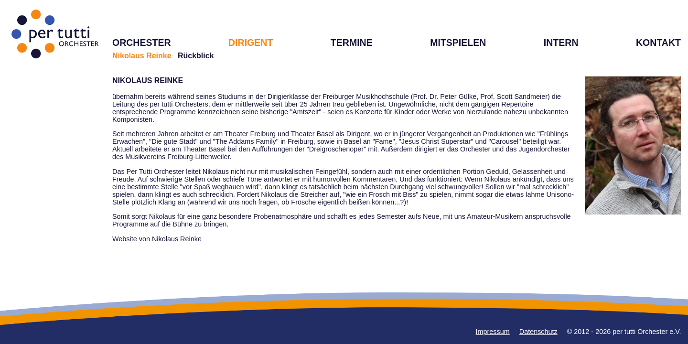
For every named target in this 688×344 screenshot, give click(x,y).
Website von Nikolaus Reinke (157, 239)
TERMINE (352, 42)
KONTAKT (658, 42)
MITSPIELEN (458, 42)
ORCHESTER (141, 42)
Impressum (493, 331)
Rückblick (196, 56)
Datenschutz (538, 331)
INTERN (561, 42)
